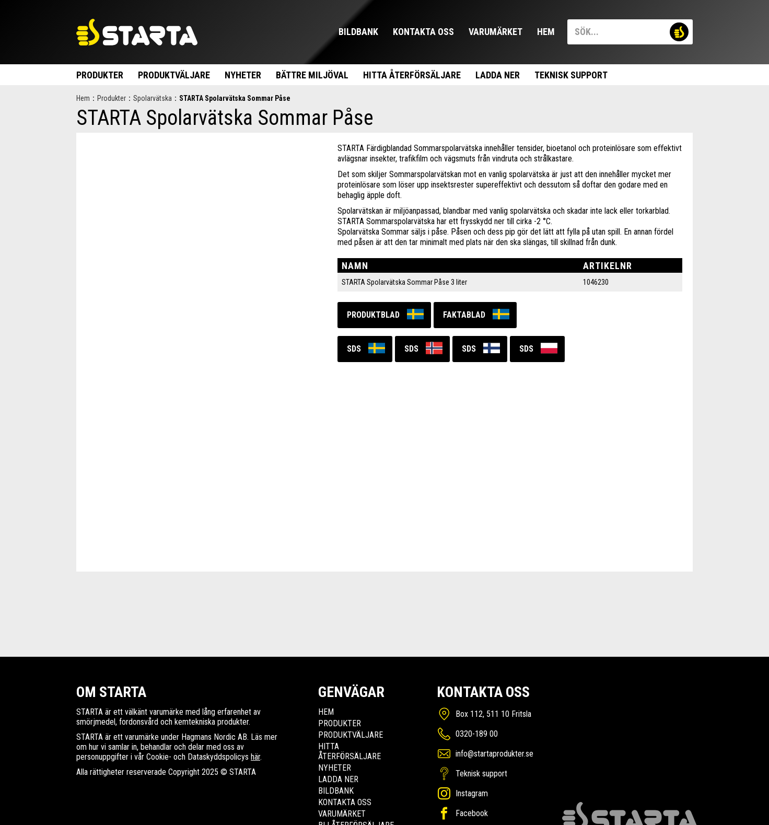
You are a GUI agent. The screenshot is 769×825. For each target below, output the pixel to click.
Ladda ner (497, 74)
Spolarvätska (152, 98)
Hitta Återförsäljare (412, 74)
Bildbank (358, 31)
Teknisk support (571, 74)
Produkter (99, 74)
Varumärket (495, 31)
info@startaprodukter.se (494, 754)
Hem (546, 31)
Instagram (472, 793)
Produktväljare (174, 74)
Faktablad (464, 315)
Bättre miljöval (312, 74)
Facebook (472, 813)
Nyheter (243, 74)
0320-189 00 (477, 734)
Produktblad (373, 315)
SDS (354, 349)
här (255, 757)
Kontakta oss (423, 31)
